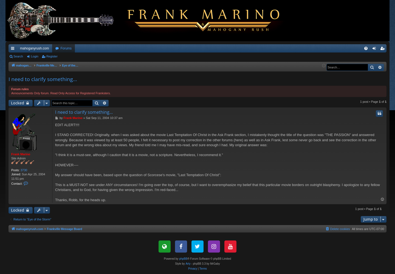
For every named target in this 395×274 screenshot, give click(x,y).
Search (18, 56)
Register (52, 56)
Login (34, 56)
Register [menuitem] (383, 49)
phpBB (183, 258)
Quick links (14, 49)
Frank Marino (20, 154)
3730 (24, 170)
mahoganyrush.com (34, 48)
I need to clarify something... (43, 79)
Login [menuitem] (375, 49)
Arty (188, 263)
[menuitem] (366, 48)
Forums (66, 48)
